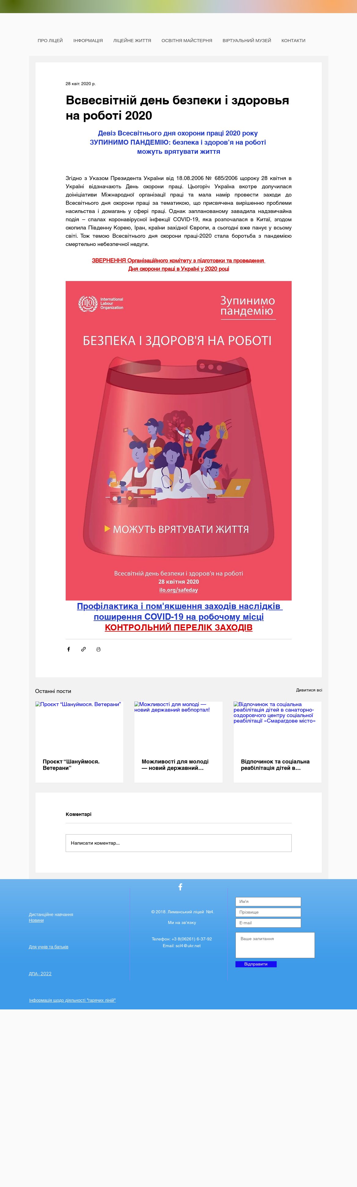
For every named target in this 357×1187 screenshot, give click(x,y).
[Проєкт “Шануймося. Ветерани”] (79, 726)
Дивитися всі (309, 689)
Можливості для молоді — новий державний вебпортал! (175, 764)
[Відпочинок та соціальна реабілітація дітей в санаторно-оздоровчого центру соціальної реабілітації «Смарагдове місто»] (278, 726)
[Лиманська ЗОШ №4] (180, 887)
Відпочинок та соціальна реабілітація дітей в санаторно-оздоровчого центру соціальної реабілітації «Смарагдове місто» (275, 764)
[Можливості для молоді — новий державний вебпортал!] (178, 726)
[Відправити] (256, 964)
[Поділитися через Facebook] (68, 649)
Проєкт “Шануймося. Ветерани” (71, 764)
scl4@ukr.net (188, 945)
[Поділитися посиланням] (83, 649)
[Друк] (98, 649)
